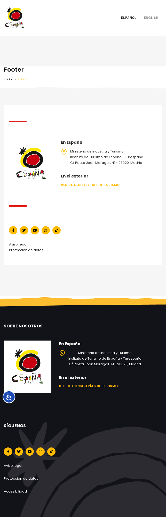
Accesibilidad (15, 491)
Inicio (8, 79)
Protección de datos (26, 250)
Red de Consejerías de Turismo (90, 185)
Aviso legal (18, 244)
